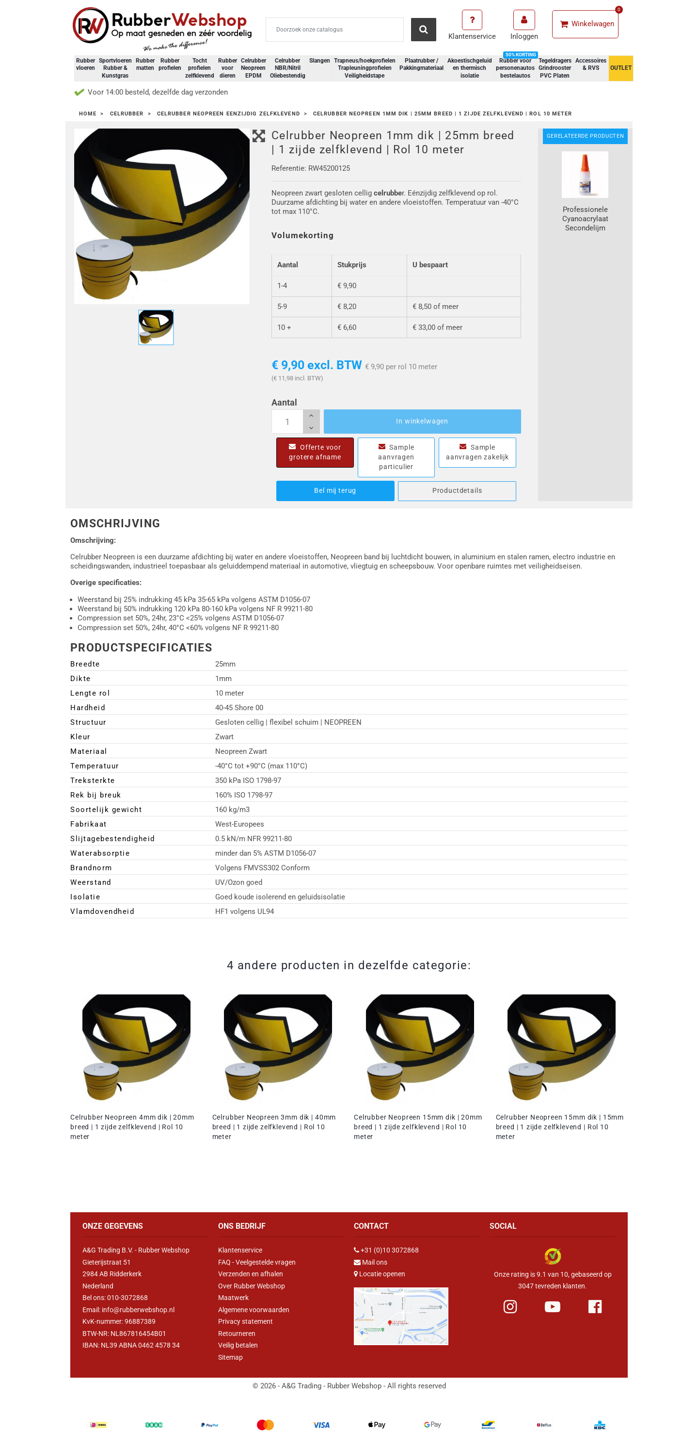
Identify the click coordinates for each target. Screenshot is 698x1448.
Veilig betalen (238, 1345)
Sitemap (230, 1357)
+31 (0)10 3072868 (390, 1250)
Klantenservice (240, 1250)
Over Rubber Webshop (251, 1286)
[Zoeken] (335, 29)
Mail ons (374, 1262)
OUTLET (621, 68)
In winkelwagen (422, 421)
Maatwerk (233, 1298)
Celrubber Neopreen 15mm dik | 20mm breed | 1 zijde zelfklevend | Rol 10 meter (418, 1126)
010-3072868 (127, 1298)
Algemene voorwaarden (253, 1310)
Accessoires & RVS (590, 64)
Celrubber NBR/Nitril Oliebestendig (287, 68)
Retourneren (236, 1333)
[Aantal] (295, 421)
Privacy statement (245, 1321)
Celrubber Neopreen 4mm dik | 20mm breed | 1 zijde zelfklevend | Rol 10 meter (132, 1126)
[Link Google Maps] (401, 1312)
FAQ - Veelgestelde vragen (257, 1262)
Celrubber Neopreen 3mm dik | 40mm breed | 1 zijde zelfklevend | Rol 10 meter (274, 1126)
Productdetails (457, 490)
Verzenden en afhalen (250, 1274)
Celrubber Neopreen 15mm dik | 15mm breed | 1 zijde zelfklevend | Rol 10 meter (560, 1126)
